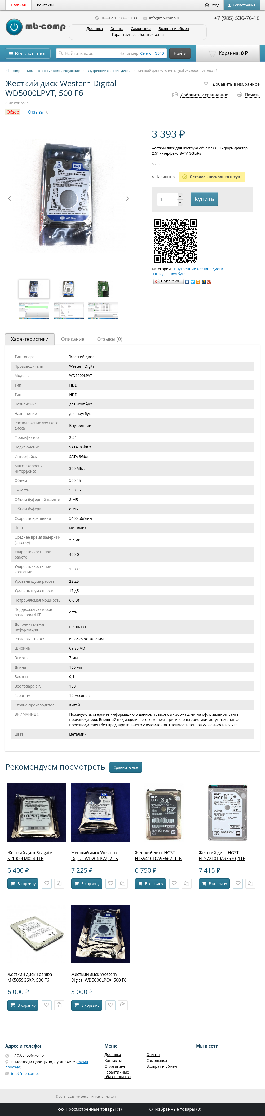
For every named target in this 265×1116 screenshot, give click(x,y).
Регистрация (242, 4)
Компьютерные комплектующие (53, 70)
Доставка (94, 29)
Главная (18, 4)
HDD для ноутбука (169, 274)
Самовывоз (141, 29)
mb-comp (12, 70)
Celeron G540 (152, 53)
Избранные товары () (175, 1109)
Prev (9, 198)
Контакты (45, 4)
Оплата (116, 29)
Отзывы (36, 112)
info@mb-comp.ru (161, 17)
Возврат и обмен (173, 29)
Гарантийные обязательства (138, 34)
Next (127, 198)
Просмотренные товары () (90, 1109)
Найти (180, 53)
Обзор (13, 112)
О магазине (114, 1066)
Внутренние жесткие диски (109, 70)
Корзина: (228, 53)
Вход (212, 4)
